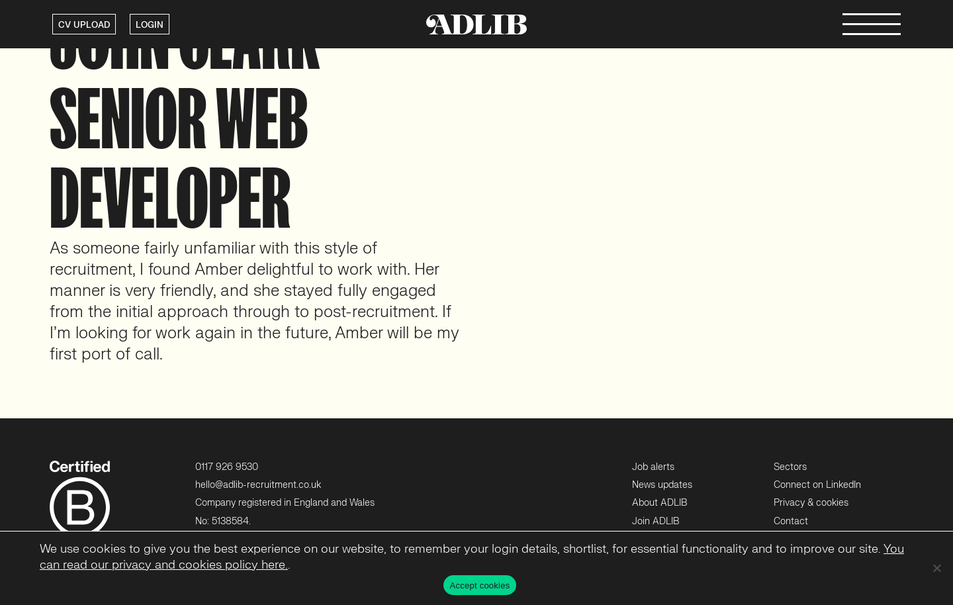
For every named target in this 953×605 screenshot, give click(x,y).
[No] (936, 568)
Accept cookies (480, 585)
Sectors (790, 467)
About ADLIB (659, 502)
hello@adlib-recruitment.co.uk (258, 485)
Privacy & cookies (811, 502)
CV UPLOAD (84, 25)
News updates (662, 485)
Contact (791, 521)
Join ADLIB (655, 521)
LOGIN (149, 25)
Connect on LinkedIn (817, 485)
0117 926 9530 (226, 467)
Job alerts (653, 467)
